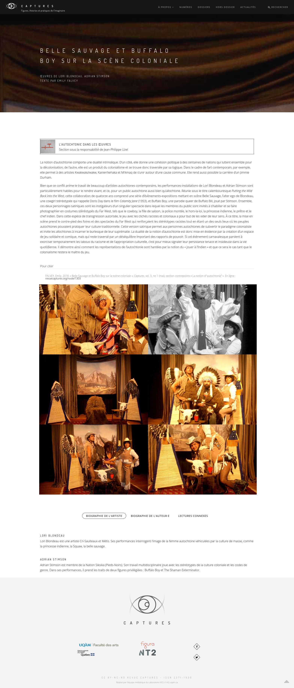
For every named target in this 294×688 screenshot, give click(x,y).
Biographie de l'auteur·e (150, 516)
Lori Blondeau (52, 535)
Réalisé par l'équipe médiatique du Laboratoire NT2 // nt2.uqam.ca (147, 682)
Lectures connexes (193, 516)
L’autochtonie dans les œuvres (85, 144)
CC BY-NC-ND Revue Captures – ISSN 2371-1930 (147, 677)
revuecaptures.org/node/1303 (63, 278)
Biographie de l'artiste (106, 516)
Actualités (248, 7)
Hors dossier (225, 7)
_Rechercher (278, 7)
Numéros (185, 7)
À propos (166, 7)
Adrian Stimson (53, 559)
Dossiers (204, 7)
